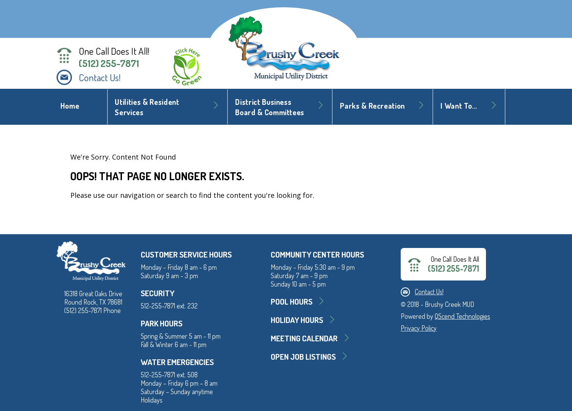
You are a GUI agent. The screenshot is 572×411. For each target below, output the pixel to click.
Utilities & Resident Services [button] (147, 107)
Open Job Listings (303, 356)
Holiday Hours (297, 320)
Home (70, 106)
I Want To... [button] (458, 106)
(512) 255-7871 (109, 63)
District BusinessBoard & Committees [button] (269, 107)
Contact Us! (100, 77)
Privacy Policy (419, 328)
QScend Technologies (462, 316)
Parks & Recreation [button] (372, 106)
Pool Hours (291, 301)
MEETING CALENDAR (304, 338)
